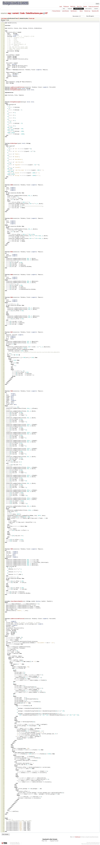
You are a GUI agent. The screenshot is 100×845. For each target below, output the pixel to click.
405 (3, 563)
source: (4, 13)
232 (3, 332)
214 (3, 308)
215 (3, 309)
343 (3, 480)
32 (3, 64)
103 (3, 159)
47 (3, 84)
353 (3, 494)
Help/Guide (72, 6)
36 (3, 69)
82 (3, 131)
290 (3, 409)
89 (3, 140)
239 (3, 341)
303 (3, 427)
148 (3, 219)
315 (3, 443)
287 (3, 405)
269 (3, 381)
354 (3, 495)
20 (3, 48)
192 (3, 278)
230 (3, 329)
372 (3, 519)
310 (3, 436)
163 (3, 239)
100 (3, 155)
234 (3, 334)
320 (3, 450)
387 (3, 539)
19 (3, 47)
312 (3, 439)
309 (3, 435)
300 (3, 423)
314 (3, 442)
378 (3, 527)
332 (3, 466)
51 (3, 89)
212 (3, 305)
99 (3, 154)
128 (3, 192)
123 (3, 186)
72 (3, 117)
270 (3, 383)
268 (3, 380)
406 (3, 565)
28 (3, 59)
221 (3, 317)
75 (3, 122)
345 (3, 483)
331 (3, 464)
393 (3, 547)
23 (3, 52)
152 (3, 225)
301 (3, 424)
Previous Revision (56, 11)
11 (3, 36)
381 (3, 531)
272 (3, 385)
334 (3, 468)
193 (3, 279)
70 (3, 115)
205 (3, 296)
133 (3, 199)
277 (3, 392)
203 (3, 293)
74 (3, 120)
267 (3, 379)
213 (3, 306)
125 (3, 188)
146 (3, 217)
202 (3, 292)
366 (3, 511)
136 (3, 203)
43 (3, 79)
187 (3, 271)
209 (3, 301)
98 (3, 152)
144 (3, 214)
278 (3, 393)
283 (3, 400)
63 (3, 105)
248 (3, 353)
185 (3, 269)
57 (3, 97)
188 (3, 273)
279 (3, 395)
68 (3, 112)
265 (3, 376)
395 (3, 550)
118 (3, 179)
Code (22, 13)
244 (3, 348)
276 (3, 391)
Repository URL (95, 11)
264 (3, 375)
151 (3, 223)
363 (3, 507)
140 (3, 209)
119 (3, 180)
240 (3, 342)
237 (3, 338)
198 (3, 286)
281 (3, 397)
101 (3, 156)
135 (3, 202)
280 (3, 396)
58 (3, 99)
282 (3, 399)
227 (3, 325)
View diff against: (92, 16)
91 (3, 143)
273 (3, 387)
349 (3, 488)
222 (3, 318)
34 (3, 67)
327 (3, 459)
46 (3, 83)
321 (3, 451)
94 (3, 147)
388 (3, 541)
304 (3, 428)
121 (3, 183)
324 (3, 455)
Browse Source (78, 8)
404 (3, 562)
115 (3, 175)
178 (3, 259)
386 (3, 538)
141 (3, 210)
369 (3, 515)
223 (3, 320)
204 (3, 294)
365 (3, 510)
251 (3, 357)
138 (3, 206)
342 (3, 479)
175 (3, 255)
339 (3, 475)
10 (3, 35)
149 (3, 221)
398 (3, 554)
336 (3, 471)
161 (3, 237)
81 (3, 130)
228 (3, 326)
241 (3, 344)
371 (3, 518)
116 (3, 176)
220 (3, 316)
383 (3, 534)
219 (3, 314)
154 (3, 227)
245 (3, 349)
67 (3, 111)
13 (3, 39)
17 (3, 44)
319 (3, 448)
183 (3, 266)
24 (3, 53)
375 (3, 523)
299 (3, 421)
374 (3, 522)
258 (3, 367)
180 (3, 262)
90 (3, 142)
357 (3, 499)
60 (3, 101)
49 (3, 87)
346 (3, 484)
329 (3, 462)
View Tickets (88, 8)
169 (3, 247)
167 (3, 245)
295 (3, 416)
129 (3, 194)
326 (3, 458)
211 (3, 304)
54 (3, 93)
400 (3, 557)
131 (3, 196)
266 (3, 377)
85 (3, 135)
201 (3, 290)
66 (3, 109)
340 (3, 476)
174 (3, 254)
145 (3, 215)
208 (3, 300)
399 (3, 555)
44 (3, 80)
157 (3, 231)
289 (3, 408)
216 (3, 310)
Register (85, 6)
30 (3, 61)
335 (3, 470)
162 (3, 238)
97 (3, 151)
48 (3, 85)
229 (3, 328)
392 (3, 546)
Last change (4, 18)
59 (3, 100)
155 (3, 229)
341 (3, 478)
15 (3, 41)
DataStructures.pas (34, 13)
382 (3, 533)
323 (3, 454)
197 (3, 285)
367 (3, 512)
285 (3, 403)
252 (3, 358)
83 (3, 132)
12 (3, 37)
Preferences (66, 6)
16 (3, 43)
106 (3, 163)
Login (60, 6)
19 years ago (31, 18)
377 (3, 526)
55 (3, 95)
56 (3, 96)
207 (3, 298)
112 (3, 171)
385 (3, 537)
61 (3, 103)
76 (3, 123)
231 (3, 330)
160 (3, 235)
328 (3, 460)
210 (3, 302)
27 (3, 57)
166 (3, 243)
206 (3, 297)
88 (3, 139)
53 (3, 92)
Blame (81, 11)
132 (3, 198)
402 (3, 559)
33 (3, 65)
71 (3, 116)
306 (3, 431)
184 (3, 267)
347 (3, 486)
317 (3, 445)
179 (3, 261)
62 (3, 104)
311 (3, 437)
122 (3, 184)
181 (3, 263)
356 (3, 498)
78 (3, 126)
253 (3, 360)
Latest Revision (65, 11)
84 (3, 134)
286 (3, 404)
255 (3, 363)
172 (3, 251)
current (15, 13)
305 (3, 429)
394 (3, 549)
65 (3, 108)
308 (3, 433)
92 (3, 144)
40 (3, 75)
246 (3, 350)
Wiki (64, 8)
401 (3, 558)
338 (3, 474)
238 (3, 340)
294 (3, 415)
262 (3, 372)
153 (3, 226)
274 (3, 388)
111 (3, 170)
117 (3, 178)
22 (3, 51)
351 (3, 491)
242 (3, 345)
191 (3, 277)
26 (3, 56)
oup (9, 13)
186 (3, 270)
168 (3, 246)
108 (3, 166)
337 (3, 472)
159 (3, 234)
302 (3, 425)
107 (3, 164)
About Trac (79, 6)
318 (3, 447)
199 (3, 288)
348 (3, 487)
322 (3, 452)
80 (3, 128)
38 (3, 72)
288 (3, 407)
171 (3, 250)
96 (3, 150)
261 (3, 370)
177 (3, 258)
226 (3, 324)
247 (3, 352)
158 (3, 233)
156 (3, 230)
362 (3, 506)
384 (3, 535)
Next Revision (74, 11)
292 (3, 412)
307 (3, 432)
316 (3, 444)
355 (3, 496)
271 (3, 384)
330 (3, 463)
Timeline (70, 8)
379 (3, 529)
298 (3, 420)
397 (3, 553)
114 (3, 174)
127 (3, 191)
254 (3, 361)
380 (3, 530)
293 (3, 413)
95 (3, 148)
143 (3, 213)
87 (46, 13)
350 (3, 490)
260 (3, 369)
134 (3, 201)
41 (3, 76)
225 (3, 322)
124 (3, 187)
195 (3, 282)
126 (3, 190)
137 (3, 205)
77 (3, 124)
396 (3, 551)
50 (3, 88)
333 (3, 467)
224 (3, 321)
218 (3, 313)
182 (3, 265)
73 (3, 119)
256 (3, 364)
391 (3, 545)
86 (3, 136)
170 (3, 249)
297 (3, 419)
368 (3, 514)
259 (3, 368)
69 (3, 113)
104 (3, 160)
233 (3, 333)
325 (3, 456)
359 (3, 502)
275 (3, 389)
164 (3, 241)
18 (3, 45)
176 (3, 257)
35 (3, 68)
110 (3, 168)
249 (3, 354)
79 (3, 127)
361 (3, 504)
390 (3, 543)
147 (3, 218)
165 (3, 242)
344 (3, 482)
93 (3, 146)
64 (3, 107)
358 (3, 500)
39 (3, 73)
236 (3, 337)
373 (3, 520)
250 (3, 356)
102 (3, 158)
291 (3, 411)
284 (3, 401)
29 (3, 60)
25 (3, 55)
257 (3, 365)
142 (3, 211)
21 (3, 49)
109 (3, 167)
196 (3, 283)
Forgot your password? (94, 6)
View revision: (76, 16)
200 (3, 289)
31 (3, 63)
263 (3, 373)
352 (3, 492)
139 (3, 207)
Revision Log (87, 11)
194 (3, 281)
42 (3, 77)
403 (3, 561)
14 (3, 40)
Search (96, 8)
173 (3, 253)
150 (3, 222)
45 (3, 81)
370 (3, 516)
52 (3, 91)
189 (3, 274)
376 (3, 524)
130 (3, 195)
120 (3, 182)
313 (3, 440)
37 (3, 71)
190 (3, 276)
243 (3, 346)
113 (3, 172)
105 (3, 162)
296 (3, 417)
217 (3, 312)
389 (3, 542)
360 (3, 503)
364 (3, 508)
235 (3, 336)
